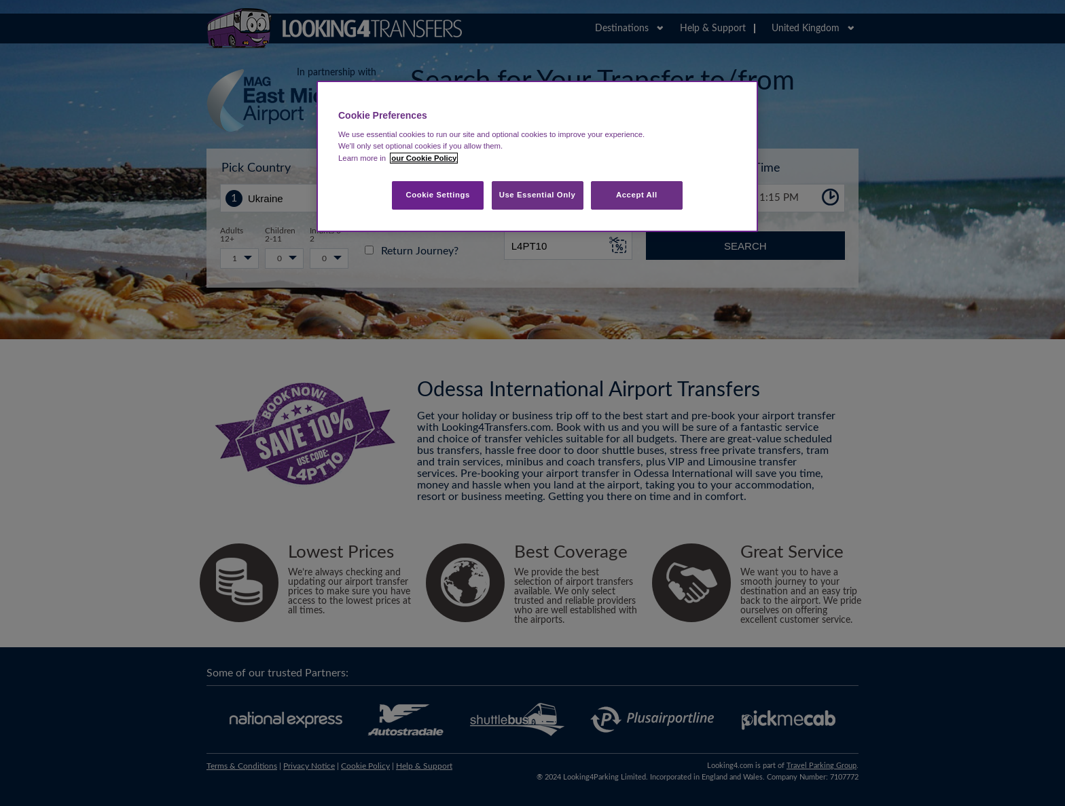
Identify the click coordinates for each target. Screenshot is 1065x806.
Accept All (636, 195)
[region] (537, 156)
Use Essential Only (537, 195)
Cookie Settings (437, 195)
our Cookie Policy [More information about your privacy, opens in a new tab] (423, 158)
